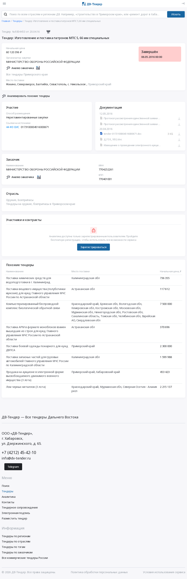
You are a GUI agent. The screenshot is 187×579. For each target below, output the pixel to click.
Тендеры (7, 491)
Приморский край (99, 84)
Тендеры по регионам (16, 536)
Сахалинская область (85, 316)
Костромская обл (106, 308)
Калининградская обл (85, 278)
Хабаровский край (108, 372)
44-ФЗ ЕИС (12, 127)
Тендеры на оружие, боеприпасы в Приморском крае (40, 204)
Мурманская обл (82, 312)
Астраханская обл (83, 289)
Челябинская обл (129, 316)
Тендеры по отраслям (16, 542)
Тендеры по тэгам (13, 547)
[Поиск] (5, 14)
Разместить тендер (14, 519)
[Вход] (183, 3)
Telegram (13, 467)
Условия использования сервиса (164, 572)
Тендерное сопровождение (20, 508)
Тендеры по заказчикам (17, 552)
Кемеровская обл (82, 308)
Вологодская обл (130, 304)
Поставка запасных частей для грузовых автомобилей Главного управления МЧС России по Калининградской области (37, 361)
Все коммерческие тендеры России (25, 558)
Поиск (5, 486)
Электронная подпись (16, 513)
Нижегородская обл (107, 312)
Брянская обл (108, 304)
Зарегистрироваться (93, 247)
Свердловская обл (88, 320)
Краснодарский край (85, 304)
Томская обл (109, 316)
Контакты (8, 502)
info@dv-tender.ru (16, 458)
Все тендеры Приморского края (27, 75)
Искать (176, 14)
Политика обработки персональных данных (99, 572)
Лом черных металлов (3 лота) (26, 387)
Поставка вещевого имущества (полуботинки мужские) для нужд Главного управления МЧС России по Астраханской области (36, 293)
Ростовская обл (132, 312)
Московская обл (129, 308)
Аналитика (9, 497)
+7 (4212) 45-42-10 (19, 453)
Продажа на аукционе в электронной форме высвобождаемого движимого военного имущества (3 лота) (35, 376)
